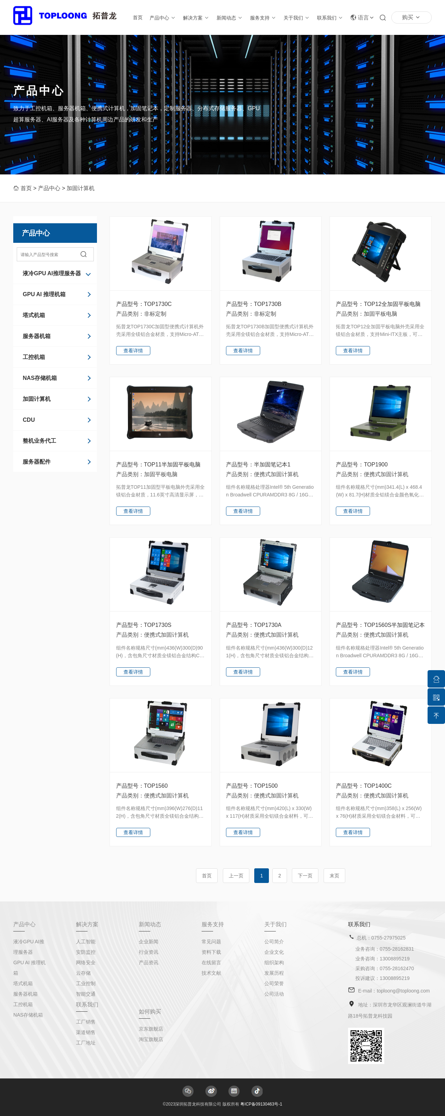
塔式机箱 (34, 315)
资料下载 (211, 952)
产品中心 (159, 18)
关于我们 (293, 18)
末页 (334, 875)
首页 (138, 17)
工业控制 (86, 983)
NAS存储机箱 (40, 378)
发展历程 (274, 973)
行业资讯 (148, 952)
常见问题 (211, 941)
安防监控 (86, 952)
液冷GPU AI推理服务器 (52, 273)
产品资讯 (148, 962)
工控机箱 (34, 357)
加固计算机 (81, 188)
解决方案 (193, 18)
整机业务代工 (39, 441)
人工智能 (86, 941)
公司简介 (274, 941)
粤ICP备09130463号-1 (261, 1104)
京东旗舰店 (151, 1029)
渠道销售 (86, 1032)
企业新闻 (148, 941)
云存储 (83, 973)
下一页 (305, 875)
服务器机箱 (37, 336)
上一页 (236, 875)
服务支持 (260, 18)
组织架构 (274, 962)
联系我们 (327, 18)
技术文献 (211, 973)
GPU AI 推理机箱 (44, 294)
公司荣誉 (274, 983)
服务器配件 (37, 462)
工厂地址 (86, 1043)
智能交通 (86, 994)
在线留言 (211, 962)
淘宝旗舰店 (151, 1039)
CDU (29, 420)
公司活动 (274, 994)
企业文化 (274, 952)
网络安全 (86, 962)
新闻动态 (226, 18)
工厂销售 (86, 1022)
